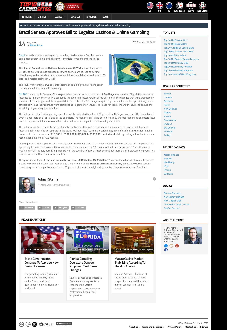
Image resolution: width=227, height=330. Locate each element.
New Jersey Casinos (174, 197)
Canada (168, 97)
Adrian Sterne (36, 45)
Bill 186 (23, 94)
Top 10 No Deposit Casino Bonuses (181, 59)
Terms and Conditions (152, 327)
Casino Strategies (172, 193)
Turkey (167, 135)
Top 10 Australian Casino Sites (179, 48)
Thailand (168, 131)
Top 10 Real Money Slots (176, 63)
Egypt (167, 105)
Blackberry (169, 162)
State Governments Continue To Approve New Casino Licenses (41, 262)
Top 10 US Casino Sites (175, 44)
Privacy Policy (174, 327)
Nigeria (167, 112)
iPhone (167, 170)
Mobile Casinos (171, 155)
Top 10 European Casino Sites (179, 51)
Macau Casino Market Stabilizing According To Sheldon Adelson (130, 262)
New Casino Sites (172, 200)
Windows (168, 173)
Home (27, 17)
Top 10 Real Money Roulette (178, 66)
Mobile (91, 17)
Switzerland (169, 127)
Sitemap (204, 327)
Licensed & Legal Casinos (176, 204)
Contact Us (190, 327)
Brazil (22, 55)
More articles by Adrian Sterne (54, 185)
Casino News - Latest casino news (45, 25)
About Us (133, 327)
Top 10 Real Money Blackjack (178, 70)
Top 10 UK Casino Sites (175, 40)
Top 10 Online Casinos (175, 55)
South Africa (170, 120)
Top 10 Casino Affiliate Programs (180, 74)
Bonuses (76, 17)
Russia (167, 116)
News (105, 17)
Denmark (168, 101)
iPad (166, 166)
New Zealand (170, 109)
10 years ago (98, 250)
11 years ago (53, 250)
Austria (167, 93)
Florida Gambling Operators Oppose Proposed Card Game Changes (83, 264)
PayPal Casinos (172, 208)
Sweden (168, 124)
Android (168, 158)
